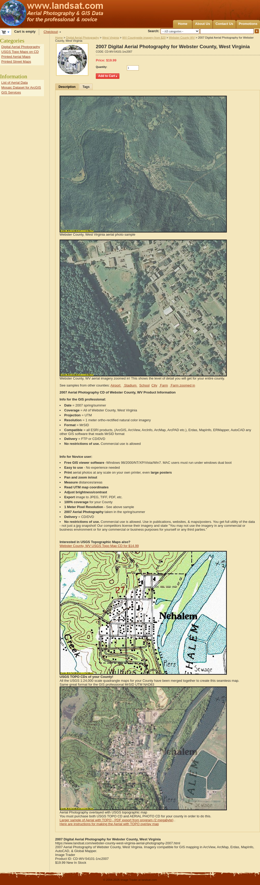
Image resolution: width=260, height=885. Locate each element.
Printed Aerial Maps (16, 57)
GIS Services (11, 92)
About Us (202, 24)
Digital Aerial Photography (82, 37)
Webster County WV (182, 37)
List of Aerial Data (14, 83)
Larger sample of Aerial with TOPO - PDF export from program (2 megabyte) (117, 820)
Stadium (130, 385)
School (144, 385)
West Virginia (110, 37)
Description (67, 87)
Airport (116, 385)
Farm (163, 385)
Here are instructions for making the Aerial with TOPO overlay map (109, 824)
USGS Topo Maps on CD (20, 52)
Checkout (51, 32)
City (154, 385)
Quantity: (101, 67)
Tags (86, 87)
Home (182, 24)
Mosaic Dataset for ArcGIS (21, 87)
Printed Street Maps (16, 62)
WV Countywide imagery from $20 (144, 37)
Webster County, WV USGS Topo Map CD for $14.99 (99, 546)
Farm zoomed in (182, 385)
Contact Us (224, 24)
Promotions (248, 24)
